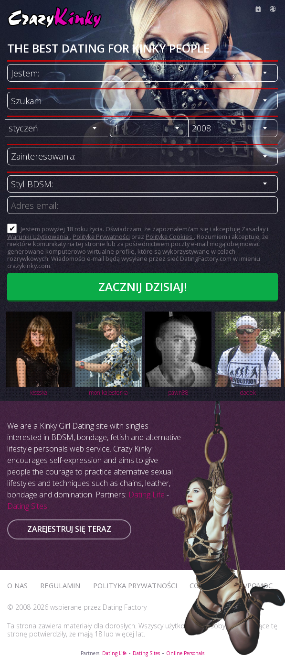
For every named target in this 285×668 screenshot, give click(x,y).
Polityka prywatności (135, 585)
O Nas (17, 585)
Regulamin (60, 585)
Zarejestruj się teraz (69, 529)
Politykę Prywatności (101, 236)
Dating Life (146, 494)
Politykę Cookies (170, 236)
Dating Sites (27, 506)
